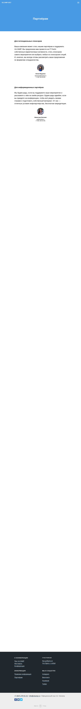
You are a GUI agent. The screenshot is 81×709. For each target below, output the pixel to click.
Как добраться (47, 661)
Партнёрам (18, 677)
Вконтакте (46, 677)
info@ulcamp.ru (34, 696)
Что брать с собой (48, 663)
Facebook (45, 681)
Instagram (45, 674)
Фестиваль (18, 664)
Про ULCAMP (19, 661)
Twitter (44, 684)
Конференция (19, 666)
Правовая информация (22, 674)
